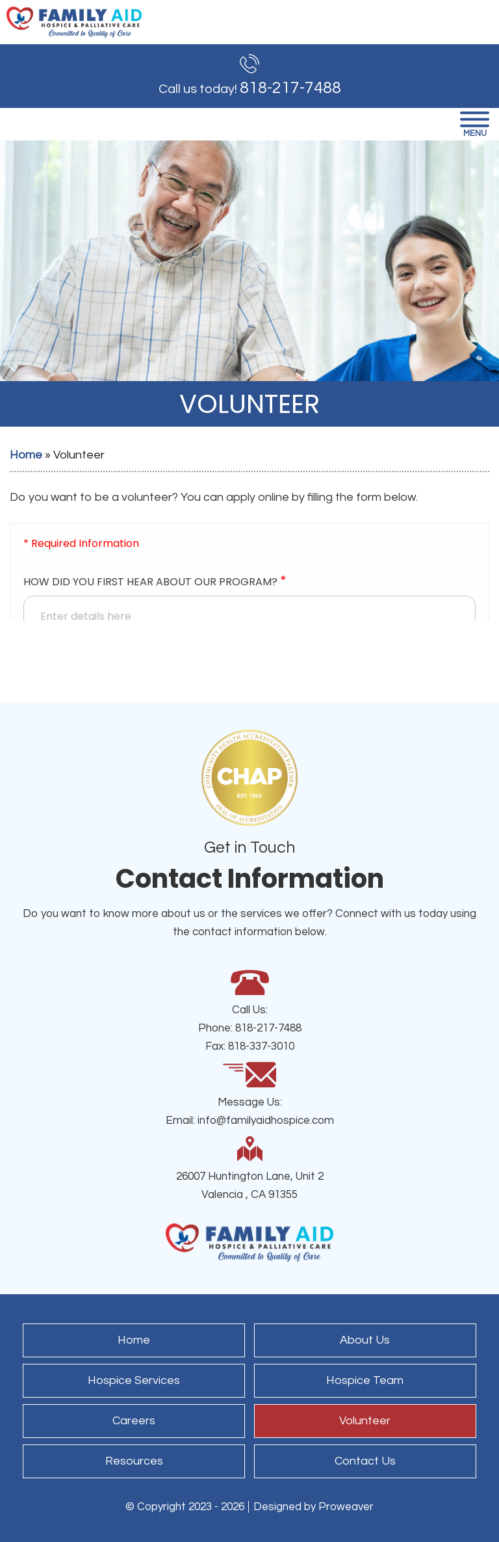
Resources (134, 1461)
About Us (365, 1340)
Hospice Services (134, 1380)
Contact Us (365, 1461)
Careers (133, 1421)
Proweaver (346, 1507)
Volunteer (364, 1421)
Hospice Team (364, 1380)
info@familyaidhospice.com (266, 1120)
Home (26, 455)
